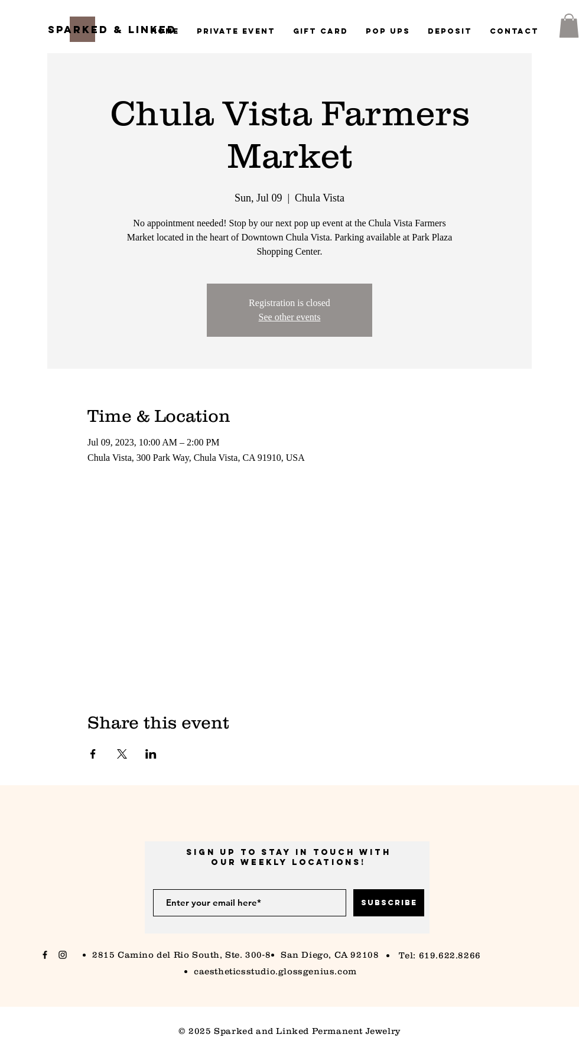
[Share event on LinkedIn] (151, 754)
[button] (569, 26)
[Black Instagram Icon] (62, 954)
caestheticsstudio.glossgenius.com (275, 971)
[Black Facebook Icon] (45, 954)
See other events (290, 317)
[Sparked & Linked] (112, 29)
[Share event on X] (122, 754)
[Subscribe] (388, 902)
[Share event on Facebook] (93, 754)
